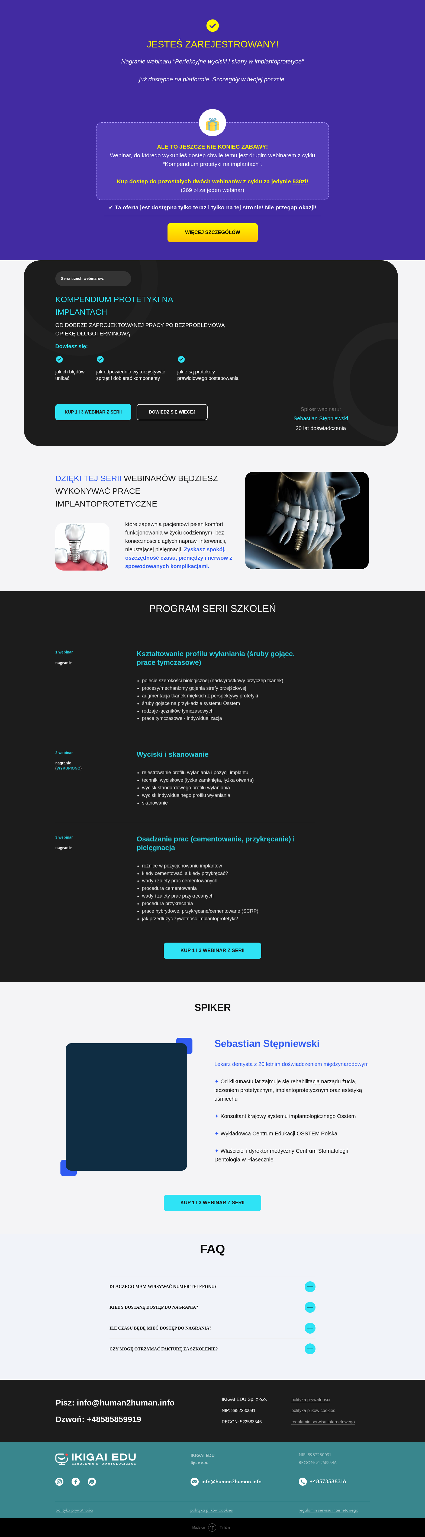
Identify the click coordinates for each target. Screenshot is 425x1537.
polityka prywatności (310, 1399)
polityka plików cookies (313, 1410)
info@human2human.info (231, 1481)
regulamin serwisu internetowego (323, 1422)
